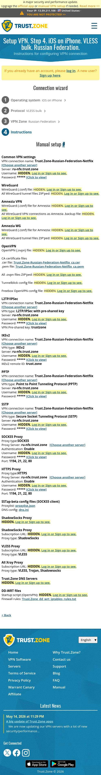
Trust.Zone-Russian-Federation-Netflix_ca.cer (46, 262)
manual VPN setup (51, 6)
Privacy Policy (19, 680)
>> (46, 14)
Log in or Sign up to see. (49, 173)
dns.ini (24, 510)
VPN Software (19, 659)
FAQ (56, 680)
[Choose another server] (19, 165)
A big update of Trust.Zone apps (29, 721)
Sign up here (50, 75)
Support (59, 666)
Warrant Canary (21, 687)
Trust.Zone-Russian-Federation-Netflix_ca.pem (49, 266)
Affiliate (14, 694)
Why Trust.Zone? (66, 652)
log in (71, 70)
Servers (14, 666)
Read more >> (90, 6)
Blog (56, 673)
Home (13, 652)
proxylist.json (25, 506)
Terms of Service (22, 673)
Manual (59, 687)
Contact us (62, 659)
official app (26, 6)
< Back (6, 615)
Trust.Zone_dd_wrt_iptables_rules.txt (49, 599)
